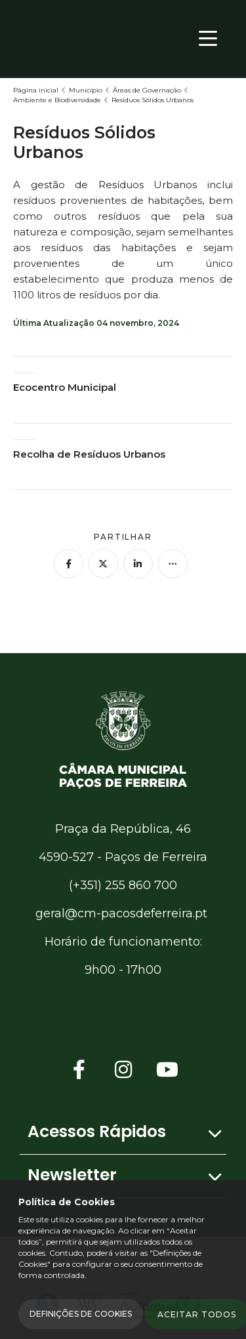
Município (85, 90)
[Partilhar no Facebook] (68, 563)
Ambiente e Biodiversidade (57, 100)
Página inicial (35, 90)
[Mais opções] (173, 563)
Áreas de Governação (147, 90)
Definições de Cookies (81, 1314)
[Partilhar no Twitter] (103, 563)
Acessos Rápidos (97, 1131)
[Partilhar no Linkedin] (138, 563)
